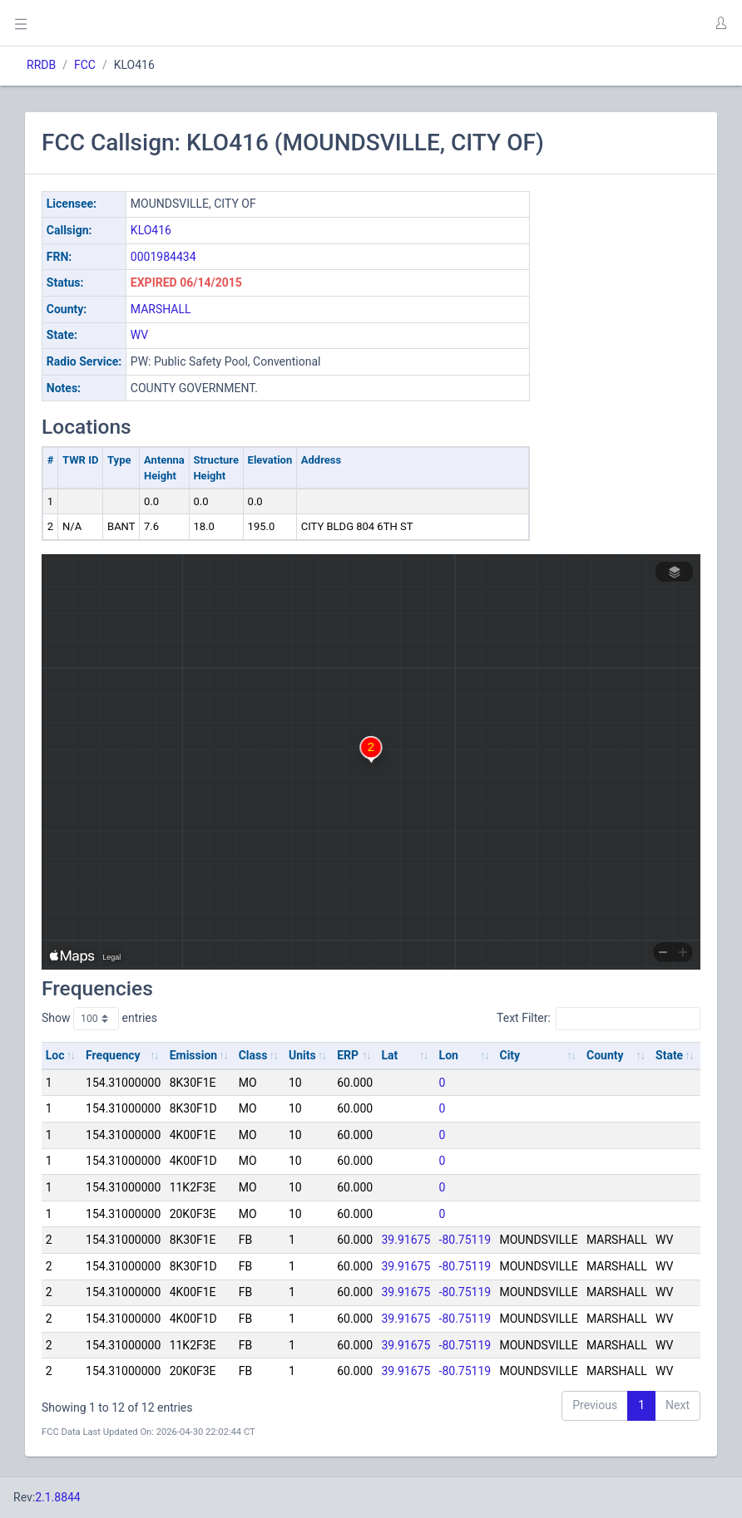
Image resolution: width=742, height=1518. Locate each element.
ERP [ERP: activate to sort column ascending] (348, 1055)
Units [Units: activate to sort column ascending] (302, 1055)
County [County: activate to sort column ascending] (605, 1055)
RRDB (41, 64)
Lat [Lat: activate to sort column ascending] (389, 1055)
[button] (720, 23)
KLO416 (151, 230)
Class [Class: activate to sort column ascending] (253, 1055)
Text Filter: (598, 1018)
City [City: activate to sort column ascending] (510, 1055)
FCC (85, 64)
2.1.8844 (58, 1497)
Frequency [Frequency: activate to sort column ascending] (113, 1055)
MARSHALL (161, 309)
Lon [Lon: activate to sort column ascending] (448, 1055)
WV (139, 334)
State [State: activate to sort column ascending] (669, 1055)
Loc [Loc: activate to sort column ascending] (55, 1055)
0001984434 (163, 256)
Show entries (99, 1018)
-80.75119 (465, 1239)
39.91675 (405, 1239)
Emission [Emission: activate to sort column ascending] (194, 1055)
